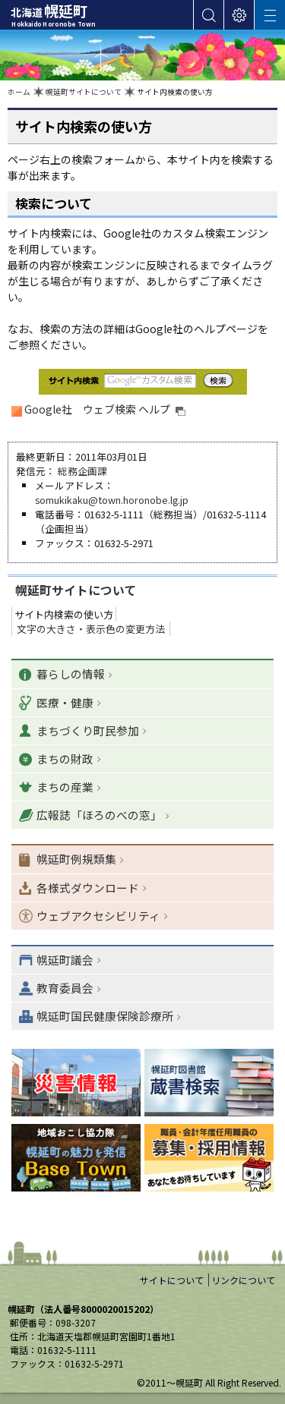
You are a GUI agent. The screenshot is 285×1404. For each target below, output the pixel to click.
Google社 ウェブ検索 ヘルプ (105, 409)
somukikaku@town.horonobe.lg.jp (111, 500)
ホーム (19, 92)
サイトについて (172, 1279)
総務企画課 (82, 471)
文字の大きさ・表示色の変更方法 (91, 629)
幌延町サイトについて (84, 92)
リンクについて (243, 1279)
